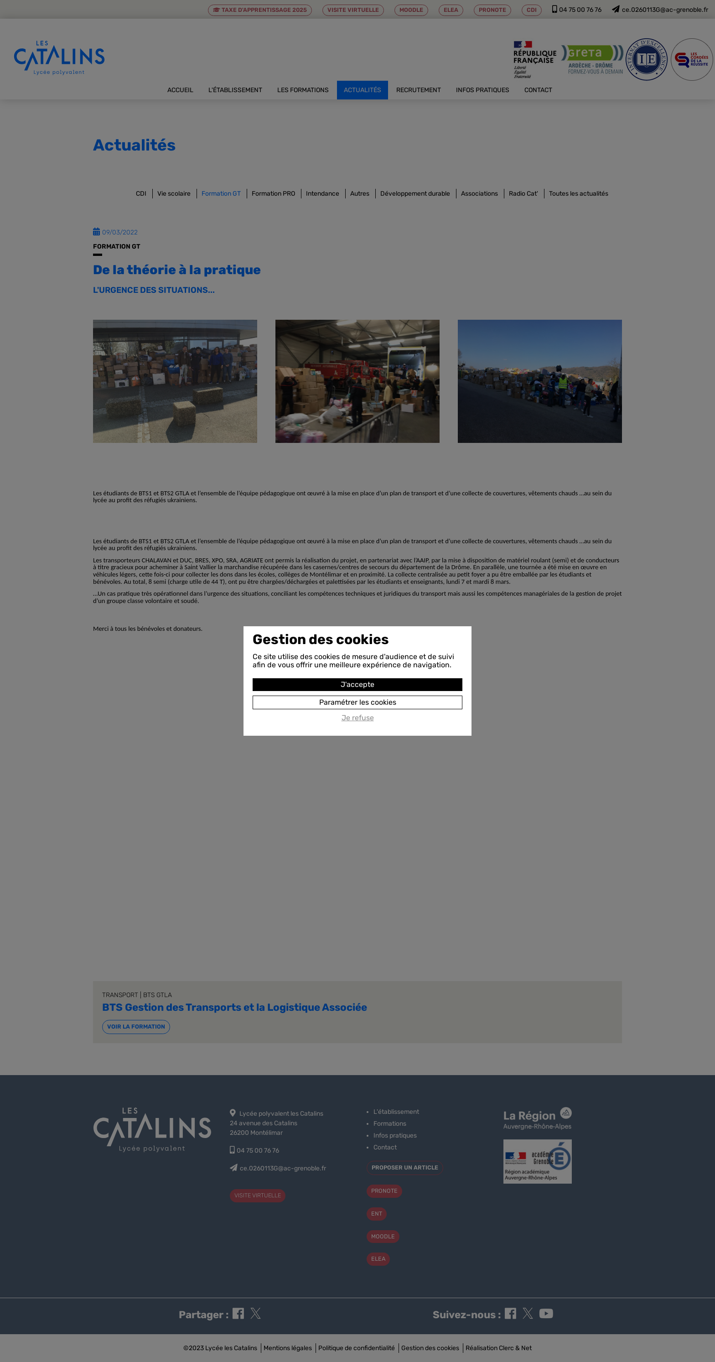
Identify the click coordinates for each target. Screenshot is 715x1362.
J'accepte (357, 684)
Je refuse (358, 718)
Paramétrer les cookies (357, 702)
